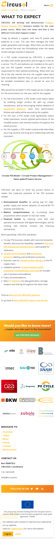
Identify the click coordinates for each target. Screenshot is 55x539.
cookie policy (17, 528)
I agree (7, 534)
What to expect (28, 10)
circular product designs (32, 260)
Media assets (9, 449)
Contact (7, 446)
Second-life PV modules (15, 253)
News (5, 439)
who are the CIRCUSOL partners (24, 295)
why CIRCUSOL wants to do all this (30, 300)
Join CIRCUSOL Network (27, 335)
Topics (6, 435)
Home (4, 10)
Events (6, 442)
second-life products (14, 109)
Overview (13, 10)
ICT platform (14, 281)
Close (18, 534)
